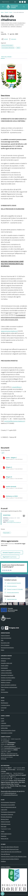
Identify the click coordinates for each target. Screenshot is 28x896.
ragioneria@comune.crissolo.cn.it (13, 522)
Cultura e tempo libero (6, 673)
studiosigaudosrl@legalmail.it (10, 795)
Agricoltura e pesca (5, 658)
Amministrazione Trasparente (8, 802)
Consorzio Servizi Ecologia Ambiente (10, 859)
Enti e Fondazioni (5, 645)
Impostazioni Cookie (6, 829)
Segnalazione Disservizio (7, 814)
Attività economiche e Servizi (8, 730)
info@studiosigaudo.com (10, 793)
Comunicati (3, 708)
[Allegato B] (4, 477)
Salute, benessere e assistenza (8, 685)
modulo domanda (11, 486)
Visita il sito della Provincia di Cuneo (10, 849)
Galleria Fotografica (5, 725)
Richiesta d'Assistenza (6, 817)
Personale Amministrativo (7, 647)
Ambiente (3, 661)
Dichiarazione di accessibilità (8, 805)
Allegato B (9, 477)
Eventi (2, 718)
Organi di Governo (5, 635)
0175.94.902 (6, 741)
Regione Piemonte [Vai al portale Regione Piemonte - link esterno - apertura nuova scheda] (5, 1)
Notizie (2, 700)
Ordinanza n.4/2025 (12, 496)
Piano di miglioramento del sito (8, 807)
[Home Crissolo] (13, 7)
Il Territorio (3, 723)
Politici (2, 650)
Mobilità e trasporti (5, 682)
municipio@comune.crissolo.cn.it (14, 421)
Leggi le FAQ (4, 809)
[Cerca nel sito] (24, 7)
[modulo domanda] (4, 487)
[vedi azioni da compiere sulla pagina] (12, 39)
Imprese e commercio (6, 680)
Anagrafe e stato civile (6, 663)
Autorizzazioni (4, 668)
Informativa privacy (5, 824)
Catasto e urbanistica (6, 670)
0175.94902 (11, 521)
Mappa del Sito (4, 838)
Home (2, 12)
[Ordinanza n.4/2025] (4, 496)
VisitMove (3, 861)
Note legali (3, 826)
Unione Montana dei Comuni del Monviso (11, 852)
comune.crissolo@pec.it (10, 746)
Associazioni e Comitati (6, 733)
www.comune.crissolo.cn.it (9, 331)
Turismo (3, 690)
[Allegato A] (4, 467)
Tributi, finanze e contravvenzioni (9, 687)
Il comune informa (5, 705)
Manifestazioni (4, 703)
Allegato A (9, 467)
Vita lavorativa (4, 692)
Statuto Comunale (5, 822)
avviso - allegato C (11, 458)
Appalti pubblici (4, 665)
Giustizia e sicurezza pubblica (8, 677)
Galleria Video (4, 728)
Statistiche (3, 836)
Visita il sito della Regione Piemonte (10, 847)
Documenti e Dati (5, 643)
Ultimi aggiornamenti (6, 834)
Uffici (2, 640)
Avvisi (10, 12)
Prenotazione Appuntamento (8, 812)
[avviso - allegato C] (4, 458)
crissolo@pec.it (16, 387)
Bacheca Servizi (5, 819)
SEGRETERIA (6, 515)
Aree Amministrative (6, 638)
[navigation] (3, 6)
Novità (6, 12)
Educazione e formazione (7, 675)
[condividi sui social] (4, 39)
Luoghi (2, 721)
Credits (2, 831)
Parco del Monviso (5, 854)
